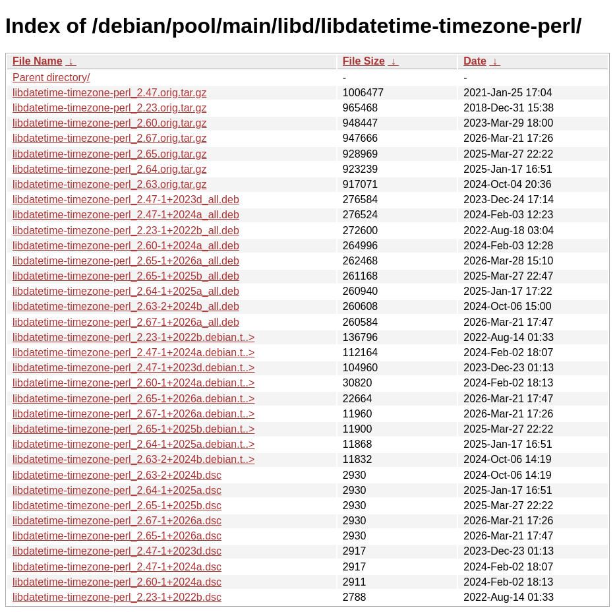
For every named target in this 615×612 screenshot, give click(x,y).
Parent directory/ (51, 77)
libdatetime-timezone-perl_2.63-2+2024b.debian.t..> (133, 459)
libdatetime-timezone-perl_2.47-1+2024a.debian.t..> (133, 352)
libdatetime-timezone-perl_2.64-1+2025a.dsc (117, 490)
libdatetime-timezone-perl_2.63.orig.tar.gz (109, 184)
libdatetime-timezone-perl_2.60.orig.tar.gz (109, 123)
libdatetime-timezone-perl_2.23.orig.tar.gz (109, 107)
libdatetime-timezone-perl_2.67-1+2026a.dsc (117, 520)
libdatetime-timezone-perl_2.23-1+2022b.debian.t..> (133, 337)
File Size (364, 61)
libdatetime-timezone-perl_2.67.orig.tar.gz (109, 138)
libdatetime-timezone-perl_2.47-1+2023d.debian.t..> (133, 367)
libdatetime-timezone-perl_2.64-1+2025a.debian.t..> (133, 444)
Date (474, 61)
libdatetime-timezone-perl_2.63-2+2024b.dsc (117, 475)
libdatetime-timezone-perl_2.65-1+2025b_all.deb (126, 276)
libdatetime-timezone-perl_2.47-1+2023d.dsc (117, 551)
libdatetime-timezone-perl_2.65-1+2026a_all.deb (126, 260)
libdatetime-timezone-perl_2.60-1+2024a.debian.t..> (133, 382)
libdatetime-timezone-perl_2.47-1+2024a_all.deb (126, 214)
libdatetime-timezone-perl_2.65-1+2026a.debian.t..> (133, 398)
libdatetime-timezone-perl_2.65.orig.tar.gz (109, 154)
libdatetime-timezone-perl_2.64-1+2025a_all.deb (126, 291)
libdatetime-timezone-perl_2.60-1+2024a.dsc (117, 582)
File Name (38, 61)
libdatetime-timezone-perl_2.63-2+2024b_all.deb (126, 306)
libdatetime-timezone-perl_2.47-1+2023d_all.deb (126, 199)
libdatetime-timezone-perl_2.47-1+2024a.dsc (117, 566)
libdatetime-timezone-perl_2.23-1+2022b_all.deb (126, 230)
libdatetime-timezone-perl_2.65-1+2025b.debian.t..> (133, 429)
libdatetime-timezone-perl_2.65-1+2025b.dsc (117, 505)
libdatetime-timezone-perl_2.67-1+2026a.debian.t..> (133, 413)
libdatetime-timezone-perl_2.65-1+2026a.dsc (117, 535)
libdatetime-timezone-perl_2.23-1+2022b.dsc (117, 597)
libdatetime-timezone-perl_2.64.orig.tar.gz (109, 169)
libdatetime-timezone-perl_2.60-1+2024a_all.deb (126, 245)
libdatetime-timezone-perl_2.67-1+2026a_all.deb (126, 322)
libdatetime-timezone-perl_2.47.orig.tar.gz (109, 92)
